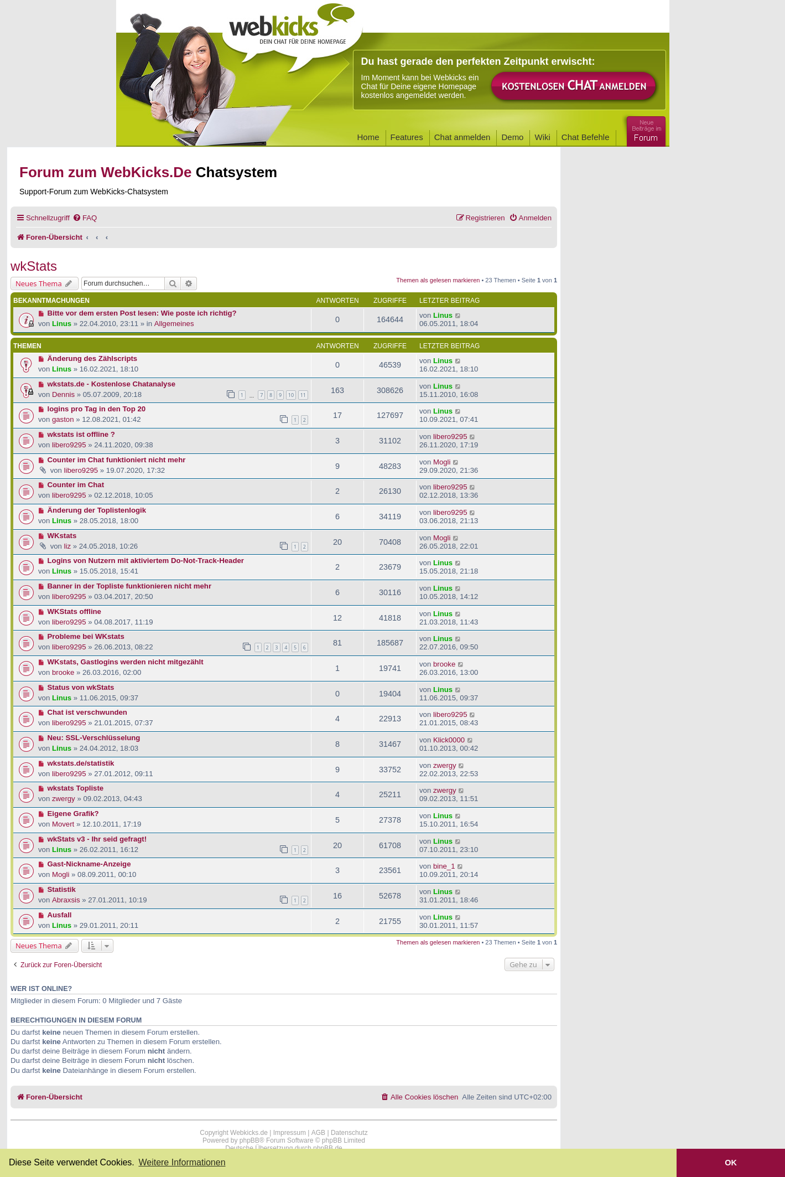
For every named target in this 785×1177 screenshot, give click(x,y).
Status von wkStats (81, 687)
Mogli (442, 462)
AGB (318, 1133)
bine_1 (444, 866)
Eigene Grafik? (73, 813)
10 (291, 395)
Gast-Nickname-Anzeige (89, 864)
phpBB (249, 1140)
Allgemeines (174, 323)
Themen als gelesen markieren (438, 280)
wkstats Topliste (76, 788)
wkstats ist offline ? (81, 434)
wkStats (34, 266)
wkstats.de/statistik (81, 763)
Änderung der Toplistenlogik (97, 510)
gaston (63, 419)
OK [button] (731, 1162)
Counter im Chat (76, 485)
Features (407, 137)
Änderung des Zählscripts (93, 358)
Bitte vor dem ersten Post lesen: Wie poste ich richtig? (142, 313)
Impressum (289, 1133)
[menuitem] (84, 218)
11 (303, 395)
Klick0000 (449, 740)
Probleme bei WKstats (86, 636)
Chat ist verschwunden (87, 712)
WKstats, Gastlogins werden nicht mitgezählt (126, 662)
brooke (63, 672)
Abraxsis (66, 900)
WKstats (62, 535)
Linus (61, 323)
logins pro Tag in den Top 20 (97, 409)
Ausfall (60, 915)
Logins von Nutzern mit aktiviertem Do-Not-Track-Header (146, 560)
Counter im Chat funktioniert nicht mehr (117, 460)
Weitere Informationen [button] (181, 1162)
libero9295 (69, 445)
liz (67, 546)
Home (368, 137)
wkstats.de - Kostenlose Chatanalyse (112, 384)
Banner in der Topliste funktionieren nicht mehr (130, 586)
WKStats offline (74, 611)
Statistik (62, 889)
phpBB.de (327, 1148)
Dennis (63, 394)
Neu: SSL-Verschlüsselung (94, 738)
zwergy (444, 765)
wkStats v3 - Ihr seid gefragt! (97, 839)
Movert (63, 824)
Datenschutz (349, 1133)
